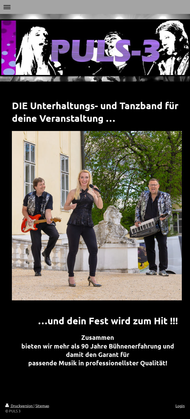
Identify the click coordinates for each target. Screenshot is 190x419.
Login (180, 405)
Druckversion (19, 405)
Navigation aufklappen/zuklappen (95, 7)
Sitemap (42, 405)
